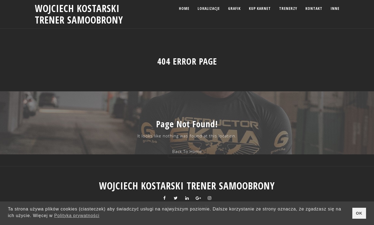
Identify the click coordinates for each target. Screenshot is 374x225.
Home (184, 8)
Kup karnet (260, 8)
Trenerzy (288, 8)
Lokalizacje (209, 8)
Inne (335, 8)
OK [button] (359, 213)
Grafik (234, 8)
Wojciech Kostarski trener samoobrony (79, 14)
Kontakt (313, 8)
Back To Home (187, 151)
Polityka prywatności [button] (76, 215)
